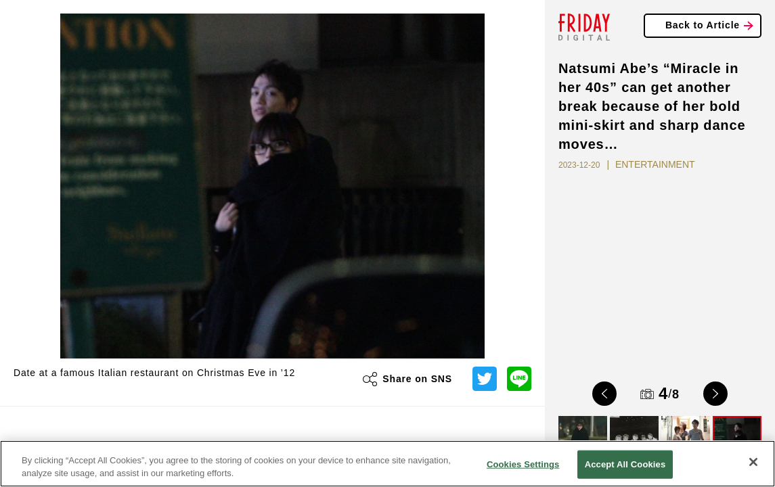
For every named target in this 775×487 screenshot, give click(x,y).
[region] (387, 463)
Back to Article (702, 25)
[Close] (753, 462)
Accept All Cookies (625, 464)
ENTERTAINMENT (655, 164)
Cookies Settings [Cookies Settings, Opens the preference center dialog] (523, 464)
